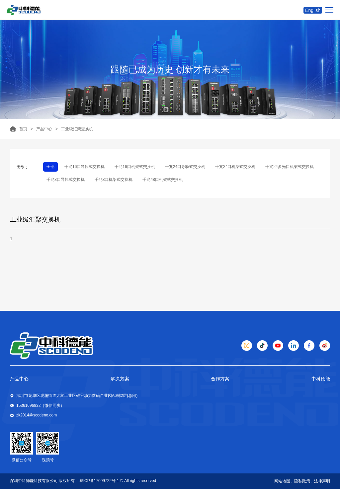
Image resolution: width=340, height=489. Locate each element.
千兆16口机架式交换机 (135, 166)
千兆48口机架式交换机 (162, 179)
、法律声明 (320, 481)
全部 (50, 166)
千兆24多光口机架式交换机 (289, 166)
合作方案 (220, 378)
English (312, 10)
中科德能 (320, 378)
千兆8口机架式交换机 (114, 179)
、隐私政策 (300, 481)
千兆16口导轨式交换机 (84, 166)
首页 (23, 129)
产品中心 (44, 129)
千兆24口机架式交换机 (235, 166)
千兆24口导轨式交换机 (185, 166)
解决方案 (120, 378)
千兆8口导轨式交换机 (65, 179)
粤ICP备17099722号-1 (99, 480)
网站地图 (282, 481)
